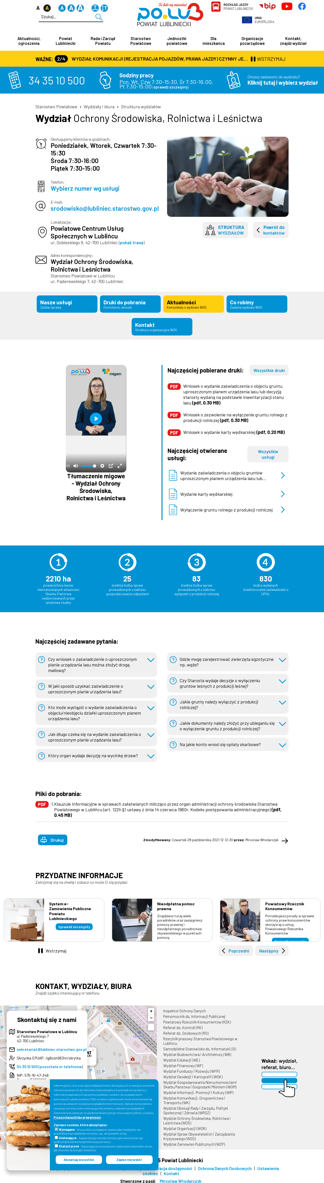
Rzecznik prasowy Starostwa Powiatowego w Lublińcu (200, 1038)
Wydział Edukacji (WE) (181, 1057)
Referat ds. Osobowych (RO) (186, 1030)
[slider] (88, 463)
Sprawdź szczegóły (74, 924)
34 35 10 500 (57, 80)
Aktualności (193, 303)
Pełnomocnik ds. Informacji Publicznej (194, 1013)
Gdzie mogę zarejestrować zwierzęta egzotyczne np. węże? (227, 658)
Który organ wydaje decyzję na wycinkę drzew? (94, 752)
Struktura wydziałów (141, 107)
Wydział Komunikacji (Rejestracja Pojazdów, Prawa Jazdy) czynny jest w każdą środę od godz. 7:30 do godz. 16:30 (152, 59)
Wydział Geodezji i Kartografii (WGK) (192, 1073)
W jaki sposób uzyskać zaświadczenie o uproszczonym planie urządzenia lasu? (86, 685)
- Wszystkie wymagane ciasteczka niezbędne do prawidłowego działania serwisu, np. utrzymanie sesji (97, 1131)
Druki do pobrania (130, 303)
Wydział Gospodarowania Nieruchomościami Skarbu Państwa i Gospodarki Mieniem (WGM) (200, 1081)
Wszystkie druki (269, 367)
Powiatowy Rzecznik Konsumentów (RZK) (197, 1019)
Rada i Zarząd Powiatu (103, 41)
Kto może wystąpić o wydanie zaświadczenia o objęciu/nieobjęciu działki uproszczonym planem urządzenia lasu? (95, 709)
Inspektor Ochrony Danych (184, 1007)
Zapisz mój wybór (129, 1159)
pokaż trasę (132, 242)
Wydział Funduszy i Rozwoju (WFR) (191, 1068)
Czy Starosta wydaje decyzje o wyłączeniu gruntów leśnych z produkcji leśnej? (220, 680)
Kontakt (162, 324)
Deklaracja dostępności (169, 1165)
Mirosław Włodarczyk (180, 1177)
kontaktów (274, 230)
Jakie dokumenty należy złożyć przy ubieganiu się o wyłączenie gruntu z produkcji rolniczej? (228, 722)
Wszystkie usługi (268, 451)
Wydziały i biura (99, 107)
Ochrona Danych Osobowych (225, 1165)
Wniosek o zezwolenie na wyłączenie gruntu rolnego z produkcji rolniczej (235, 414)
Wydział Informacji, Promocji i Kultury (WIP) (198, 1089)
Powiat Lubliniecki (238, 7)
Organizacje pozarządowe (252, 41)
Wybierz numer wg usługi (85, 188)
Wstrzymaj (56, 947)
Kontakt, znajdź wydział (293, 41)
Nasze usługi (67, 303)
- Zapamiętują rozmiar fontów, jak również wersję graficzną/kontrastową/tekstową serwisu (98, 1139)
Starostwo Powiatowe (140, 41)
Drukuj (57, 837)
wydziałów (231, 230)
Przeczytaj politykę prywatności (77, 1117)
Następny (268, 947)
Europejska (264, 20)
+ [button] (151, 1008)
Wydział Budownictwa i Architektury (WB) (197, 1051)
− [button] (151, 1015)
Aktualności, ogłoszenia (28, 41)
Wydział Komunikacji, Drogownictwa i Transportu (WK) (194, 1097)
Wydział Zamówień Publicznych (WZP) (194, 1141)
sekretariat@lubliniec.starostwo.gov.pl (52, 1046)
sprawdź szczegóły (171, 87)
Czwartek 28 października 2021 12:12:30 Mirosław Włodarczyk (210, 837)
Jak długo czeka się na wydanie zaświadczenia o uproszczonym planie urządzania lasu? (95, 733)
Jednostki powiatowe (177, 41)
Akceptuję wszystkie (79, 1159)
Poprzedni (239, 947)
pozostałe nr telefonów (61, 1063)
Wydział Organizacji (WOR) (184, 1125)
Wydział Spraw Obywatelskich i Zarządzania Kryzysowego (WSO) (199, 1133)
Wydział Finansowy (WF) (183, 1062)
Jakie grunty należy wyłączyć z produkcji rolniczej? (219, 701)
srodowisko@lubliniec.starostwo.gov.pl (105, 208)
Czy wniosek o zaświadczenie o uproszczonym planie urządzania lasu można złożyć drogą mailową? (92, 661)
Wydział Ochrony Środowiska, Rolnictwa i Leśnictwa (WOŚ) (197, 1117)
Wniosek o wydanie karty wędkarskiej (234, 429)
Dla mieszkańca (213, 41)
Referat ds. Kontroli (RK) (182, 1024)
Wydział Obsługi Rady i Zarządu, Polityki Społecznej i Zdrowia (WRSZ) (195, 1107)
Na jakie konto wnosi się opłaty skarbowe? (220, 741)
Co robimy (257, 303)
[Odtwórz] (96, 416)
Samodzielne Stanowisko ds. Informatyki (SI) (199, 1046)
